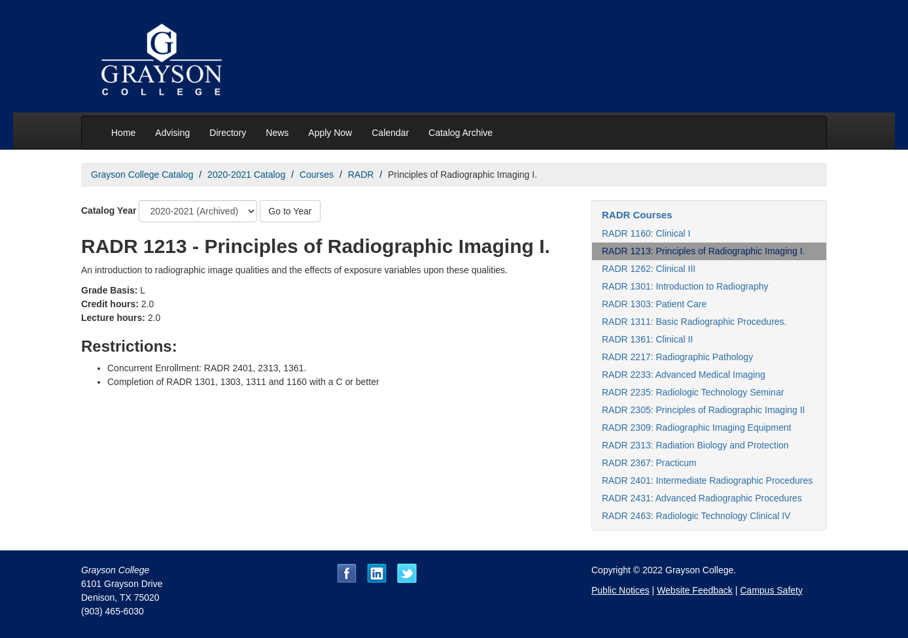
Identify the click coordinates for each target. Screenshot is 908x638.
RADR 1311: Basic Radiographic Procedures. (694, 321)
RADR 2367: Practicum (649, 463)
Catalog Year (109, 210)
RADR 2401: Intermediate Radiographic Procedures (707, 480)
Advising (172, 132)
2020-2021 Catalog (246, 174)
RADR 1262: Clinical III (648, 268)
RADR (361, 174)
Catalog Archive (460, 132)
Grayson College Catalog (142, 174)
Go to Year (289, 211)
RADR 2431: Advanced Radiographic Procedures (702, 498)
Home (123, 132)
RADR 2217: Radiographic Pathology (677, 357)
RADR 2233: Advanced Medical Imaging (683, 374)
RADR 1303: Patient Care (654, 304)
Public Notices (620, 590)
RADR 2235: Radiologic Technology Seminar (693, 392)
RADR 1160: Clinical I (646, 233)
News (277, 132)
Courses (317, 174)
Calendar (390, 132)
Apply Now (330, 132)
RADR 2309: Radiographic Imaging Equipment (697, 427)
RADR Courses (637, 214)
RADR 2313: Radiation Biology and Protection (695, 445)
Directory (227, 132)
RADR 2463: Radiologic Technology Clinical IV (696, 516)
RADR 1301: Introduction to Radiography (685, 286)
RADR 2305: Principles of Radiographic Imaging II (703, 410)
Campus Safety (771, 590)
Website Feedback (695, 590)
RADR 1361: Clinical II (647, 339)
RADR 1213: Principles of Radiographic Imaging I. (703, 251)
